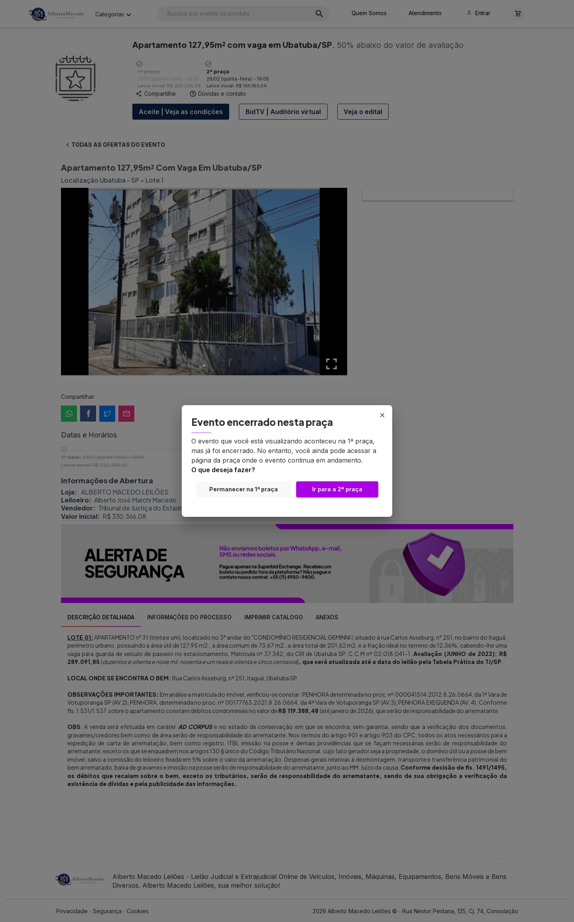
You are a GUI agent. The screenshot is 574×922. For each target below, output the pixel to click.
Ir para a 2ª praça (337, 489)
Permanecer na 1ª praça (243, 489)
